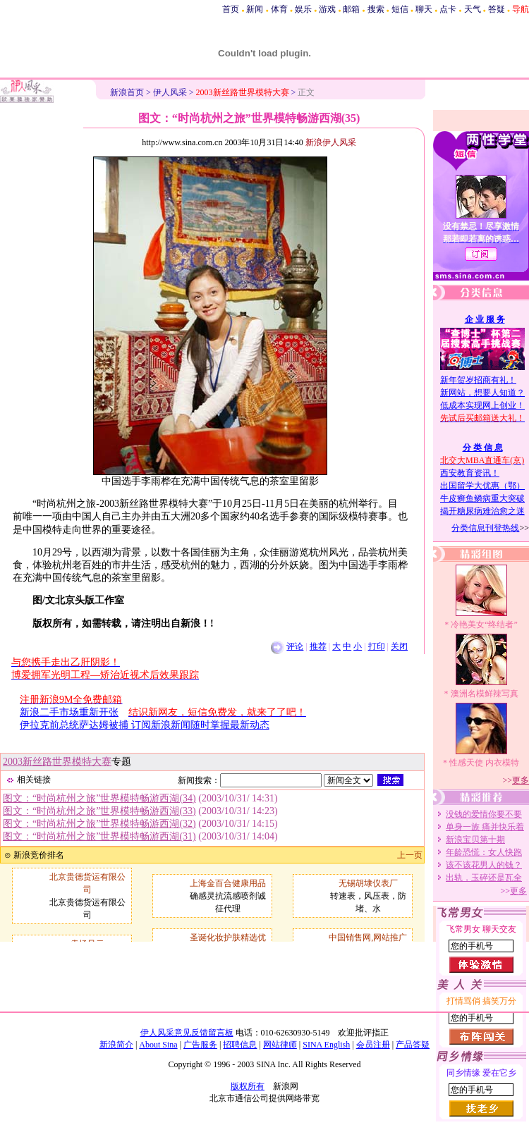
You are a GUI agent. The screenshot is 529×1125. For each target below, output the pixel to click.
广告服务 (200, 1045)
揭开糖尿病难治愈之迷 (482, 511)
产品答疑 (413, 1045)
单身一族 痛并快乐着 (485, 827)
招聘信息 (240, 1045)
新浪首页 (127, 92)
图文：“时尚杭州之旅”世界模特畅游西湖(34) (99, 798)
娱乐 (303, 9)
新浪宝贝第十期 (475, 839)
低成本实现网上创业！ (482, 405)
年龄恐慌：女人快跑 (484, 852)
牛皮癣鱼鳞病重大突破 (482, 498)
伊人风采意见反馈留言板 (186, 1033)
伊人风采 (170, 92)
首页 (230, 9)
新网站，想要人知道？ (482, 393)
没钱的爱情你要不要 (484, 814)
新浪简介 (116, 1045)
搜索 (375, 9)
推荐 (318, 646)
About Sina (158, 1045)
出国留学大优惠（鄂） (482, 486)
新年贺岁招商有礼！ (478, 380)
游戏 (327, 9)
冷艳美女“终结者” (484, 624)
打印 (376, 646)
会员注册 (373, 1045)
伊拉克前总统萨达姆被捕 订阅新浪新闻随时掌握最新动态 (144, 725)
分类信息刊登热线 (485, 528)
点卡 (447, 9)
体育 (279, 9)
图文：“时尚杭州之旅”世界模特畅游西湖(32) (99, 823)
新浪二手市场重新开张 (69, 712)
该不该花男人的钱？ (484, 865)
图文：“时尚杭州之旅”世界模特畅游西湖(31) (99, 836)
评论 (294, 646)
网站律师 (280, 1045)
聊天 (423, 9)
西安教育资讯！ (469, 473)
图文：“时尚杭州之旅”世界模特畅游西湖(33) (99, 811)
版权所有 (247, 1086)
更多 (520, 780)
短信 (399, 9)
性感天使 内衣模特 (484, 763)
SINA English (326, 1045)
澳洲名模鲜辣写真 (484, 694)
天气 (472, 9)
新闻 (254, 9)
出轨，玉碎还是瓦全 (484, 878)
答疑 (496, 9)
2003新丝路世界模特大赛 (57, 761)
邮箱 (351, 9)
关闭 (399, 646)
